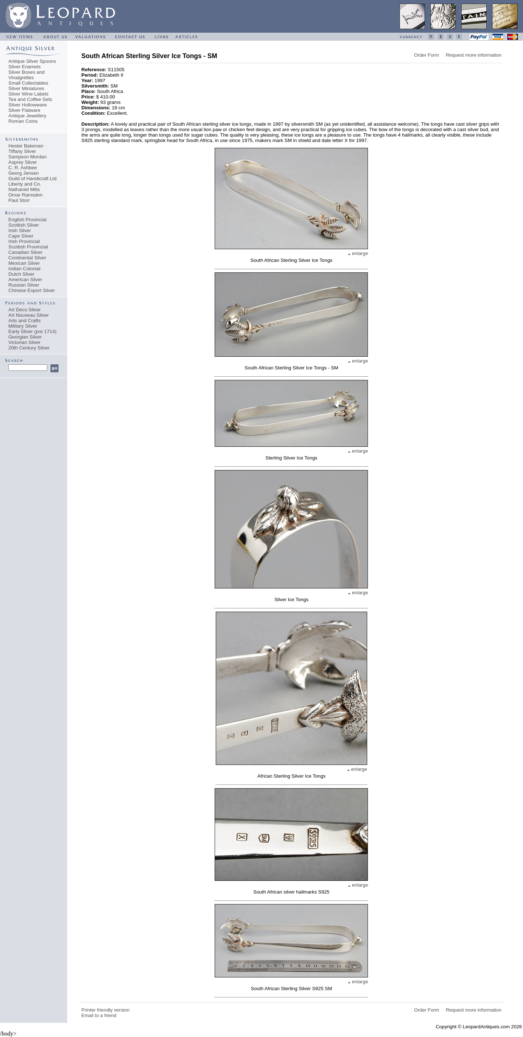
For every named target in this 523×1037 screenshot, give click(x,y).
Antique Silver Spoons (32, 61)
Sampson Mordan (27, 156)
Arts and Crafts (24, 320)
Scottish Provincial (28, 247)
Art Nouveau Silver (28, 315)
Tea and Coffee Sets (30, 99)
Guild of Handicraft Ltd (32, 178)
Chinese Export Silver (31, 290)
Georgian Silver (25, 337)
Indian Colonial (24, 268)
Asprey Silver (22, 162)
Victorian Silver (24, 342)
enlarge (358, 253)
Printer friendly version (105, 1010)
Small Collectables (28, 83)
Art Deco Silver (24, 309)
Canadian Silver (25, 252)
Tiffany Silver (22, 151)
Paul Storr (19, 200)
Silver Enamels (24, 66)
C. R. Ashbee (22, 167)
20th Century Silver (28, 348)
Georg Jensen (23, 173)
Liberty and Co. (24, 184)
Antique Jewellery (27, 115)
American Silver (25, 279)
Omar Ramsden (25, 195)
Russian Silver (23, 285)
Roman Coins (23, 121)
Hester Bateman (25, 146)
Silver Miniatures (26, 88)
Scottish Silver (23, 225)
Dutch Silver (21, 274)
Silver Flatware (24, 110)
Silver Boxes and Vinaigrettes (26, 74)
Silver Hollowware (27, 105)
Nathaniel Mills (24, 189)
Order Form (426, 55)
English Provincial (27, 219)
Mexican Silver (24, 263)
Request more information (473, 55)
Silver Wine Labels (28, 94)
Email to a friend (98, 1015)
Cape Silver (20, 236)
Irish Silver (19, 230)
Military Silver (22, 326)
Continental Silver (27, 257)
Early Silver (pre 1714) (32, 331)
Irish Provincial (24, 241)
